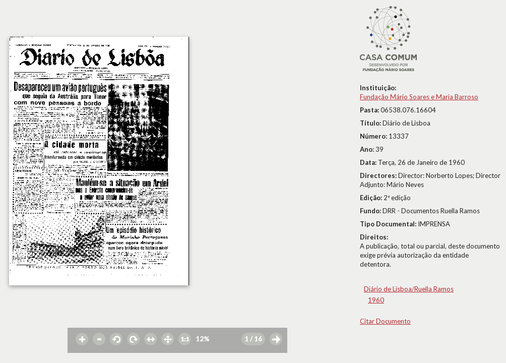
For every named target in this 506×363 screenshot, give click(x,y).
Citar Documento (385, 321)
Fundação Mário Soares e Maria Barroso (419, 97)
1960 (376, 300)
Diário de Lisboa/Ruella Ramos (409, 289)
